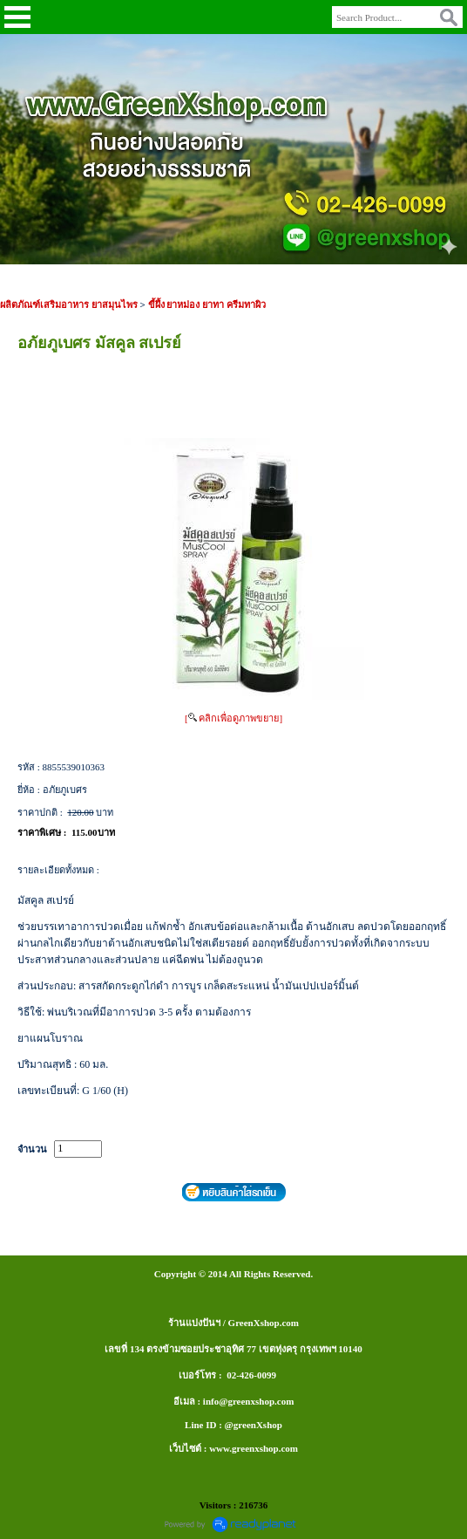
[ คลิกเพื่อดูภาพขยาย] (233, 718)
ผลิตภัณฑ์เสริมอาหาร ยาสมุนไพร (69, 304)
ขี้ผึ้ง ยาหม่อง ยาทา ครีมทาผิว (207, 304)
